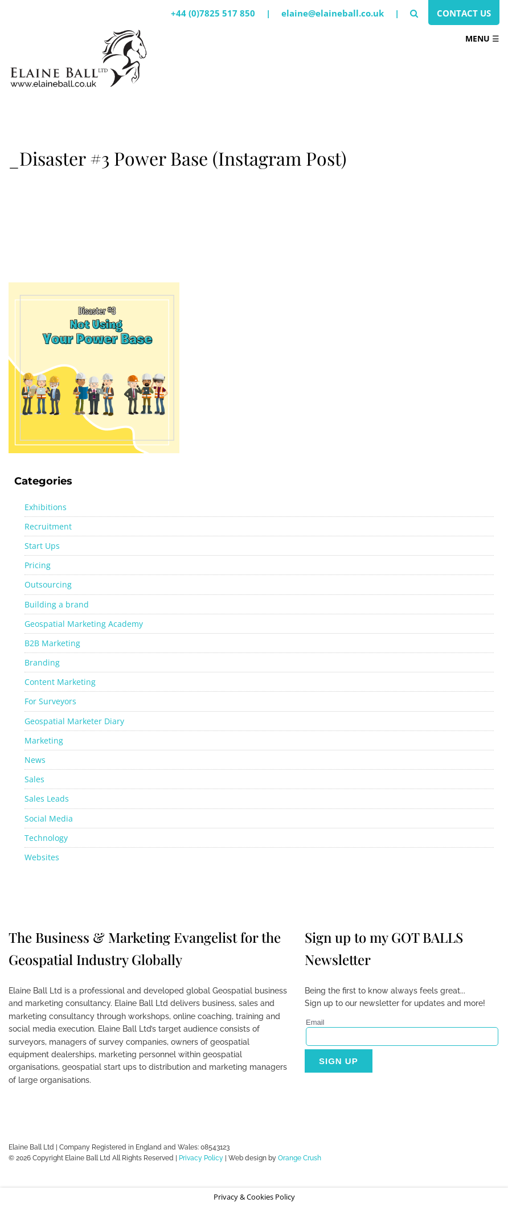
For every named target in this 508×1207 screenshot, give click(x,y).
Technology (46, 837)
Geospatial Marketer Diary (74, 721)
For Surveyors (50, 701)
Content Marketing (60, 681)
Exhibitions (45, 507)
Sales (34, 779)
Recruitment (48, 526)
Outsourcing (48, 584)
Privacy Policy (201, 1158)
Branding (42, 662)
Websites (41, 857)
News (35, 759)
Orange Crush (299, 1158)
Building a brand (56, 604)
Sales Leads (46, 798)
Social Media (48, 818)
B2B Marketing (52, 643)
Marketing (43, 740)
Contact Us (464, 13)
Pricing (37, 565)
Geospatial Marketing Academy (83, 623)
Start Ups (42, 545)
